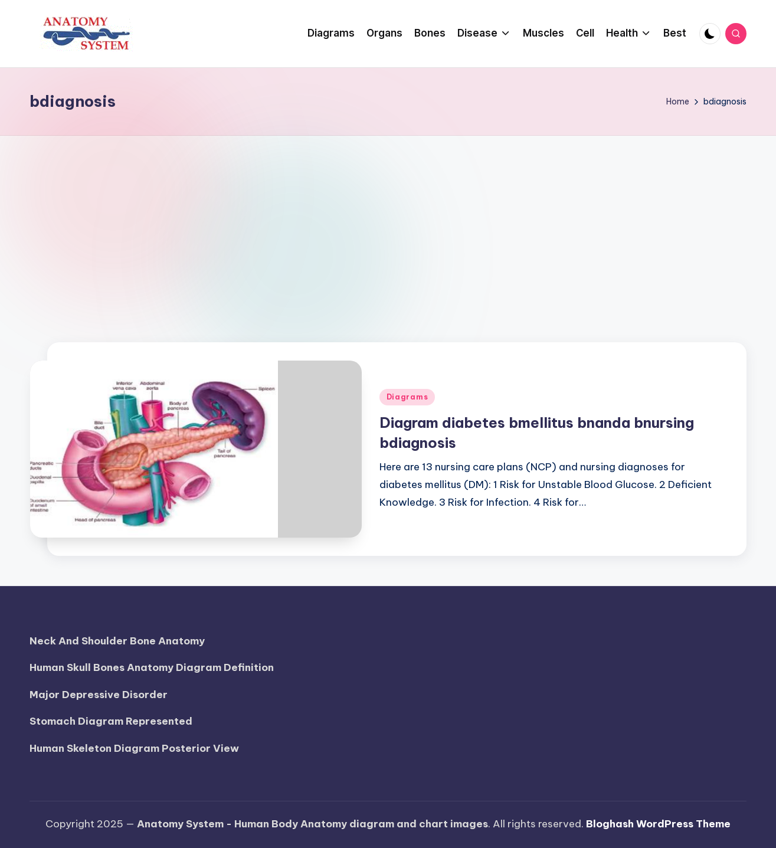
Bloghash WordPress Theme (658, 823)
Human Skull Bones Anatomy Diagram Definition (152, 667)
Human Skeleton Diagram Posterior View (134, 748)
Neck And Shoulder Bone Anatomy (117, 640)
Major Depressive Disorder (99, 694)
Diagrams (407, 396)
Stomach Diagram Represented (111, 721)
